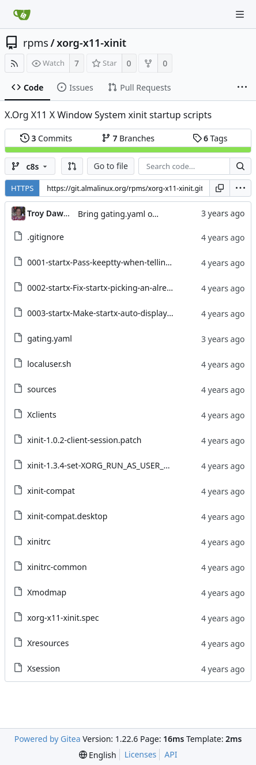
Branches (128, 138)
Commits (46, 138)
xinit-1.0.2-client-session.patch (84, 439)
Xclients (41, 414)
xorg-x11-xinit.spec (63, 617)
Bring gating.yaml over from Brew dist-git (156, 213)
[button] (72, 166)
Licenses (141, 754)
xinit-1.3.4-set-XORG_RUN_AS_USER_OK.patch (112, 465)
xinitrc (39, 541)
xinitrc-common (57, 566)
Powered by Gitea (47, 738)
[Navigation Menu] (239, 14)
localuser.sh (49, 363)
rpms (35, 42)
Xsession (43, 668)
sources (42, 389)
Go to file (110, 165)
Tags (210, 138)
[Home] (22, 14)
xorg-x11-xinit (91, 42)
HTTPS (22, 188)
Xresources (48, 643)
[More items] (242, 87)
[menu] (240, 188)
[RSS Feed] (14, 63)
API (170, 754)
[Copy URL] (219, 188)
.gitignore (45, 236)
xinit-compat (51, 490)
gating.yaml (49, 338)
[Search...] (240, 166)
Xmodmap (46, 592)
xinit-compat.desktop (67, 516)
